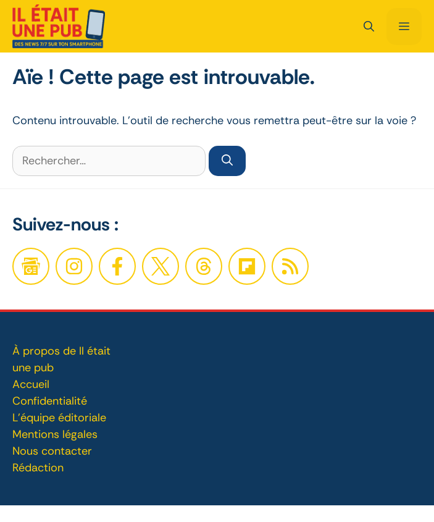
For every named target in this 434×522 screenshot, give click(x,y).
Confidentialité (49, 401)
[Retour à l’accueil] (58, 25)
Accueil (30, 384)
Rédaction (38, 467)
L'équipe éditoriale (59, 417)
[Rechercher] (227, 161)
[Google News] (30, 266)
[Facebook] (74, 266)
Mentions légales (55, 434)
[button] (368, 26)
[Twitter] (160, 266)
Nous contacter (52, 451)
